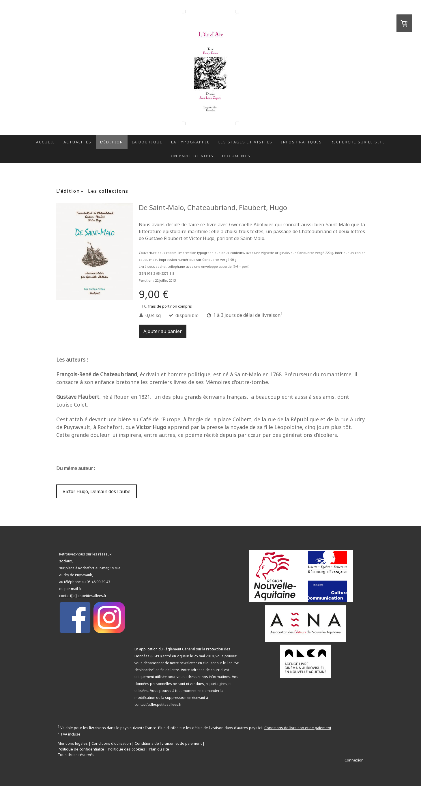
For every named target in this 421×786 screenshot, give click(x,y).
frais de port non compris (170, 306)
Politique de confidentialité (81, 749)
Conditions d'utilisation (111, 743)
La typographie (190, 142)
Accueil (45, 142)
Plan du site (159, 749)
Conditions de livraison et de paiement (297, 727)
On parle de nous (192, 155)
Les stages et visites (245, 142)
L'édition (111, 142)
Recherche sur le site (358, 142)
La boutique (147, 142)
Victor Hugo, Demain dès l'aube (96, 491)
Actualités (77, 142)
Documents (236, 155)
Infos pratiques (301, 142)
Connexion (354, 760)
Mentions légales (73, 743)
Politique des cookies (126, 749)
